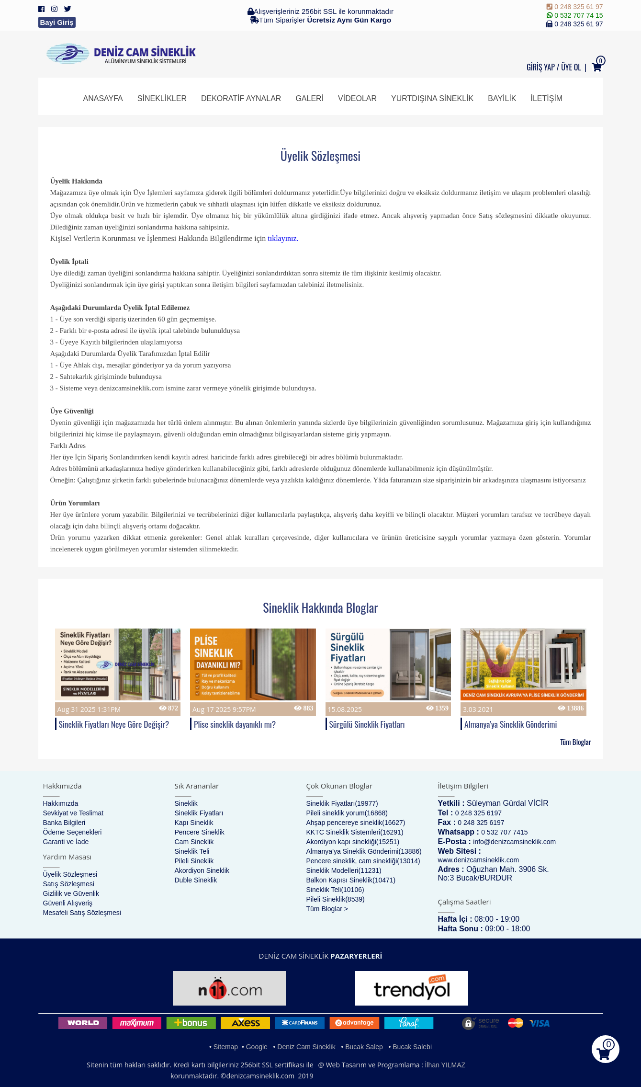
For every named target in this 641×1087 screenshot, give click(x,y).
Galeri (309, 98)
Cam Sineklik (194, 842)
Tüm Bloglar (575, 741)
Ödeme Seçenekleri (72, 832)
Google (257, 1047)
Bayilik (502, 98)
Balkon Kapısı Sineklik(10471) (351, 880)
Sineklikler (162, 98)
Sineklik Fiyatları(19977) (342, 803)
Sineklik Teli (192, 851)
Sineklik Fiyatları (199, 813)
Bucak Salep (364, 1047)
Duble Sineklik (196, 880)
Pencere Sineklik (200, 832)
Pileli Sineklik (194, 861)
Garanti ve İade (66, 842)
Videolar (357, 98)
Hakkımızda (61, 803)
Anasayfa (103, 98)
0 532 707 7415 (504, 832)
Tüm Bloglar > (327, 909)
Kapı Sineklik (194, 822)
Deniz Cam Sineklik (306, 1047)
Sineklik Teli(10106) (335, 889)
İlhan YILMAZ (445, 1065)
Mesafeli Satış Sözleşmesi (82, 912)
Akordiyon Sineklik (202, 870)
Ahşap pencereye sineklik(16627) (355, 822)
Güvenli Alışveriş (67, 903)
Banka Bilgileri (64, 822)
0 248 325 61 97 (575, 7)
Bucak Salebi (412, 1047)
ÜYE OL (571, 67)
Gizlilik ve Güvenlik (71, 893)
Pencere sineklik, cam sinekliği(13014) (363, 861)
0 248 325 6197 (478, 813)
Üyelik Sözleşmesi (70, 874)
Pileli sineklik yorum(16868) (347, 813)
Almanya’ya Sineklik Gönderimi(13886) (364, 851)
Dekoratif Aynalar (241, 98)
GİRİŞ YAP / (543, 67)
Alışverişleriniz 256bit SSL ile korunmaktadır (320, 11)
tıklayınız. (283, 238)
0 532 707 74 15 (575, 15)
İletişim (547, 98)
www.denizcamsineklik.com (478, 860)
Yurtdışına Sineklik (432, 98)
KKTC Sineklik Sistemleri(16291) (355, 832)
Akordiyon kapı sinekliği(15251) (353, 842)
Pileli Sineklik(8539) (335, 899)
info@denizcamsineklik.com (514, 842)
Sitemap (226, 1047)
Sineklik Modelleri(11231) (344, 870)
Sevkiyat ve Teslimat (73, 813)
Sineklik (186, 803)
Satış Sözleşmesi (68, 884)
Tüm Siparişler (320, 20)
